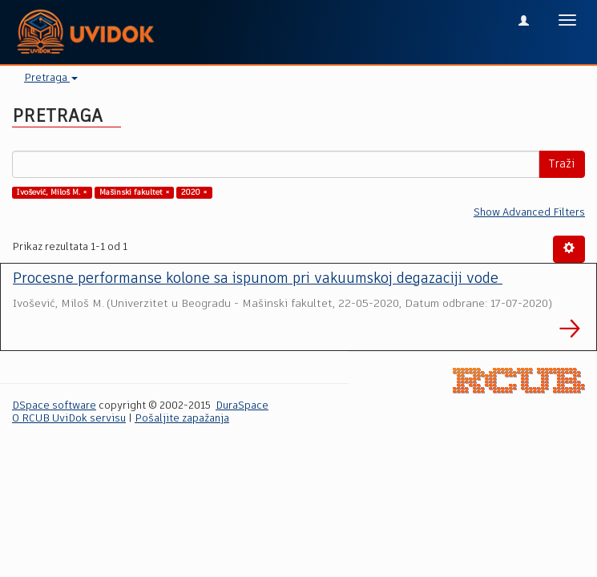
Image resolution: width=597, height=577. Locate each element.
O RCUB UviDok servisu (69, 419)
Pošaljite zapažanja (182, 419)
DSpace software (54, 406)
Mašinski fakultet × (134, 192)
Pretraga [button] (51, 78)
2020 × (194, 192)
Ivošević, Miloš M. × (52, 192)
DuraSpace (242, 406)
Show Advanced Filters (529, 213)
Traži (562, 164)
